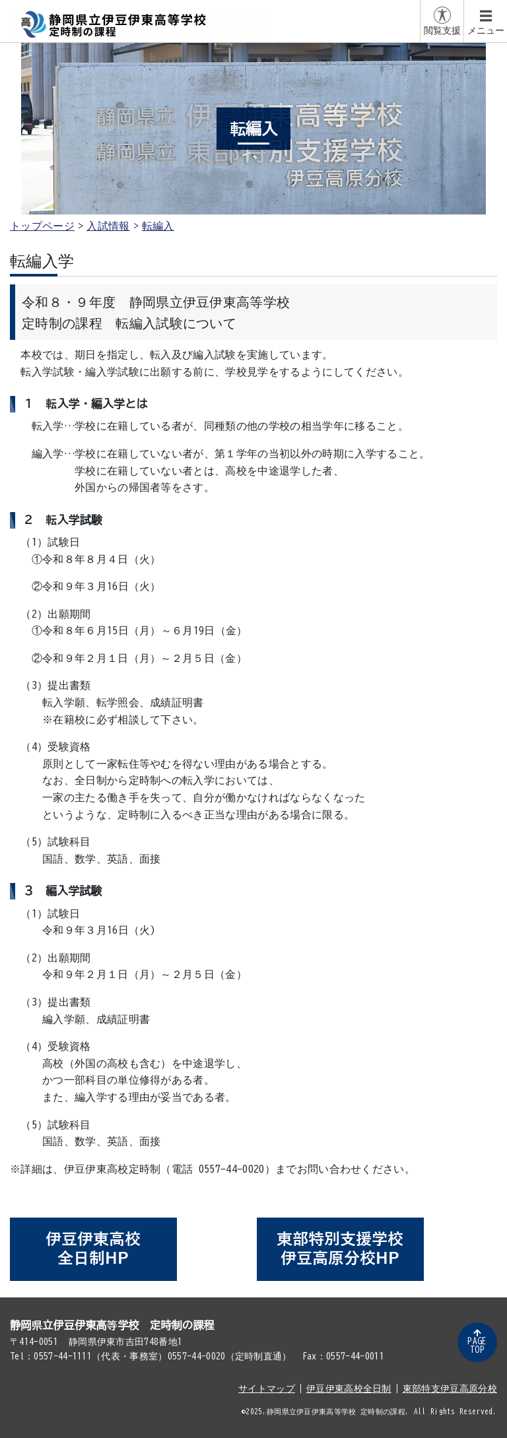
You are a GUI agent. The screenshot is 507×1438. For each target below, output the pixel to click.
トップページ (42, 225)
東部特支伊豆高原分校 (450, 1388)
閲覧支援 (442, 30)
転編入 (158, 225)
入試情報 (107, 225)
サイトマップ (266, 1388)
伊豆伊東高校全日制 (348, 1388)
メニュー (485, 30)
